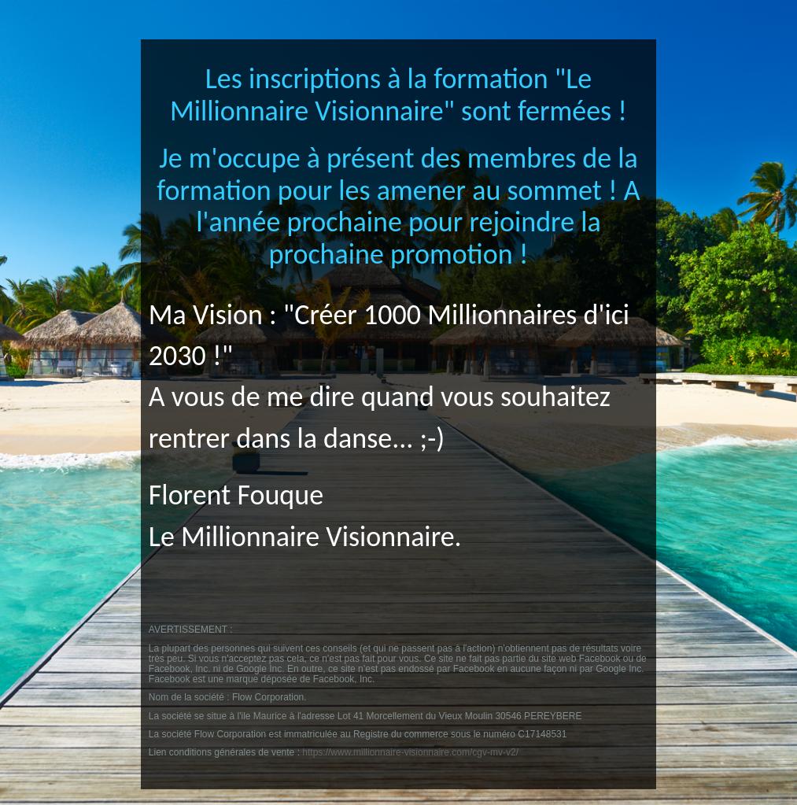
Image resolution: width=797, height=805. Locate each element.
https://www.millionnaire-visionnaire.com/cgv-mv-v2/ (410, 752)
